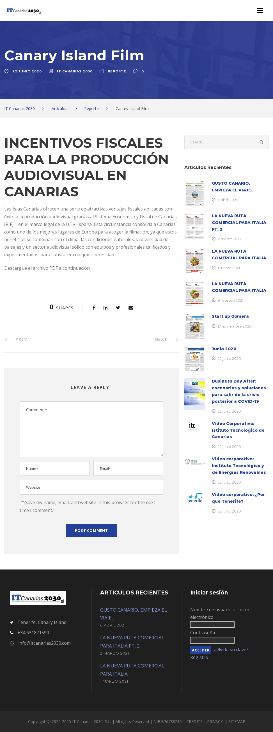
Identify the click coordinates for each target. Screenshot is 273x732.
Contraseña (202, 633)
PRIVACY (215, 721)
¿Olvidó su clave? (231, 649)
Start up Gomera (230, 316)
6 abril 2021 (227, 200)
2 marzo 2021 (229, 239)
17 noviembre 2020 (235, 326)
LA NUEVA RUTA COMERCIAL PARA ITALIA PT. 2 (239, 222)
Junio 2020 (224, 348)
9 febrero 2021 (230, 300)
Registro (199, 657)
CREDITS (195, 721)
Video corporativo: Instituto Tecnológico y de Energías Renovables (239, 465)
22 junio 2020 (27, 71)
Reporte (117, 71)
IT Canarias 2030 (75, 71)
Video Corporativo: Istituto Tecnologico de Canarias (238, 430)
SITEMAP (236, 721)
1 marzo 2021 (229, 268)
